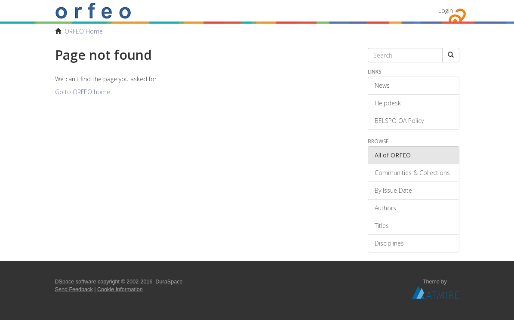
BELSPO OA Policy (399, 121)
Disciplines (389, 243)
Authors (385, 208)
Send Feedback (74, 289)
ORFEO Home (84, 31)
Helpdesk (388, 103)
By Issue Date (393, 190)
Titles (382, 226)
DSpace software (75, 282)
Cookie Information (120, 289)
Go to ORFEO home (82, 92)
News (382, 85)
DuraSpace (169, 282)
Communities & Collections (412, 173)
